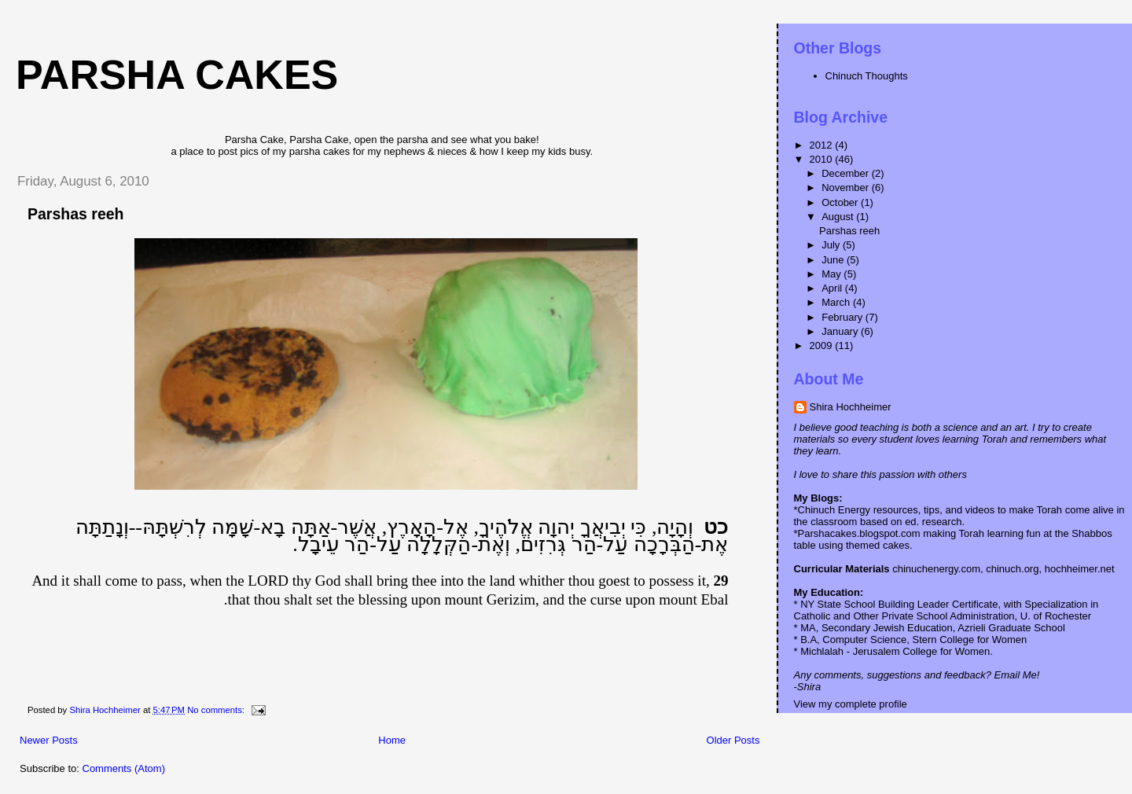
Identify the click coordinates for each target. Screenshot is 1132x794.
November (846, 187)
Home (392, 740)
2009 (823, 345)
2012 (823, 145)
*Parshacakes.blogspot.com (857, 533)
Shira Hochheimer (850, 407)
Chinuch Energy (834, 510)
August (838, 216)
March (837, 302)
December (846, 173)
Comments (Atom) (124, 768)
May (832, 274)
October (841, 202)
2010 (823, 159)
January (841, 331)
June (834, 260)
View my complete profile (850, 704)
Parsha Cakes (177, 74)
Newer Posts (49, 740)
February (843, 317)
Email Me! (1017, 675)
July (832, 245)
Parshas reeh (76, 213)
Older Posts (733, 740)
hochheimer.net (1080, 569)
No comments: (217, 710)
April (833, 288)
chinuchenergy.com (935, 569)
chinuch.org (1012, 569)
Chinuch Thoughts (866, 76)
